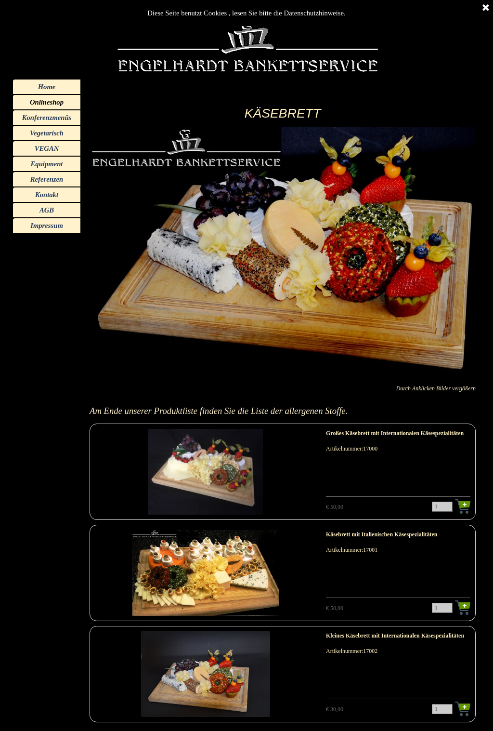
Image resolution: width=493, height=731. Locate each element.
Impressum (46, 225)
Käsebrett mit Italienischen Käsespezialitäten (381, 534)
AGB (46, 210)
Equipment (47, 164)
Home (47, 87)
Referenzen (46, 179)
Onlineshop (47, 102)
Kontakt (46, 195)
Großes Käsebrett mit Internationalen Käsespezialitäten (395, 433)
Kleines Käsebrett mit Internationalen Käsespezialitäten (395, 635)
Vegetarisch (47, 133)
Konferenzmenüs (47, 117)
